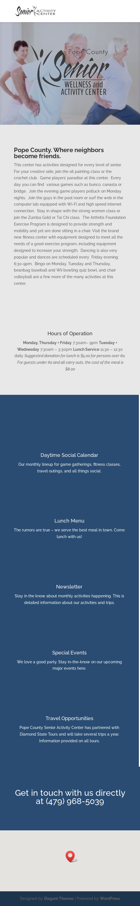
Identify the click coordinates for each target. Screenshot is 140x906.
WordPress (110, 898)
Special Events (69, 653)
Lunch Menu (69, 521)
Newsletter (69, 587)
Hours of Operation (70, 333)
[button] (72, 857)
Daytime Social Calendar (69, 455)
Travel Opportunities (69, 718)
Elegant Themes (59, 898)
